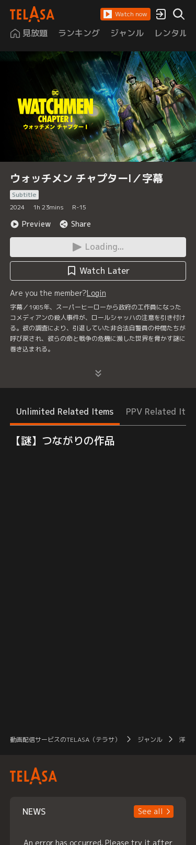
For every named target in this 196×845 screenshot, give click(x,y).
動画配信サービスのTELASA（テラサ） (65, 739)
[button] (125, 14)
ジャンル (150, 739)
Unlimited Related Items (64, 411)
